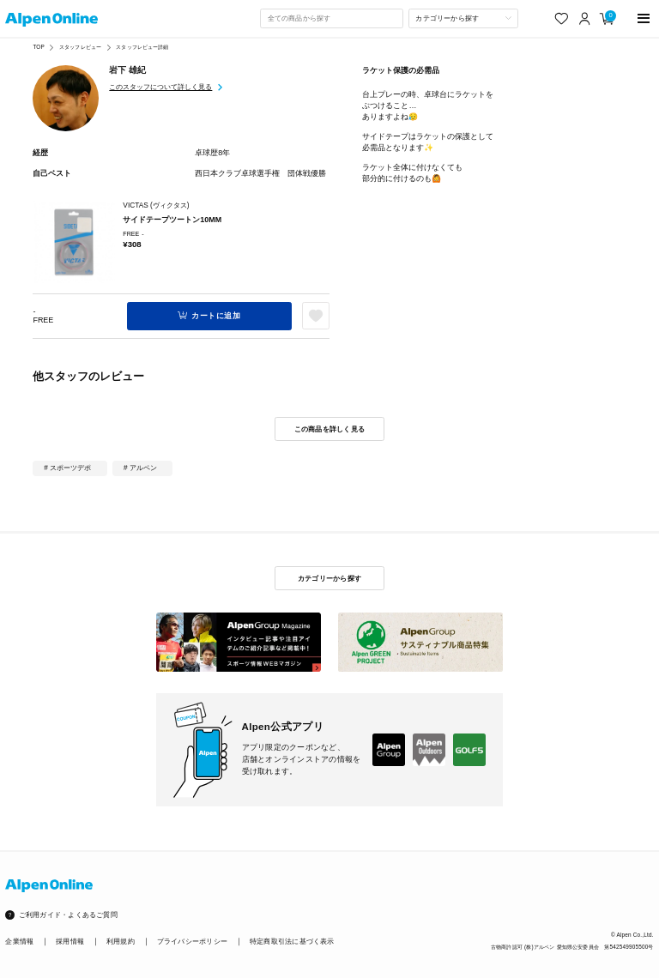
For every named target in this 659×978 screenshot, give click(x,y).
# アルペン (140, 467)
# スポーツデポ (67, 467)
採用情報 (70, 941)
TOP (38, 47)
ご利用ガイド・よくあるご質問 (68, 915)
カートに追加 (215, 315)
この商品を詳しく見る (330, 429)
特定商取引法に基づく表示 (292, 941)
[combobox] (331, 18)
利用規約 (120, 941)
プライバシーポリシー (192, 941)
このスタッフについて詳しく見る (160, 86)
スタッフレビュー (80, 47)
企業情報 (19, 941)
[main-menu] (644, 18)
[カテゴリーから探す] (463, 18)
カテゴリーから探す (329, 578)
